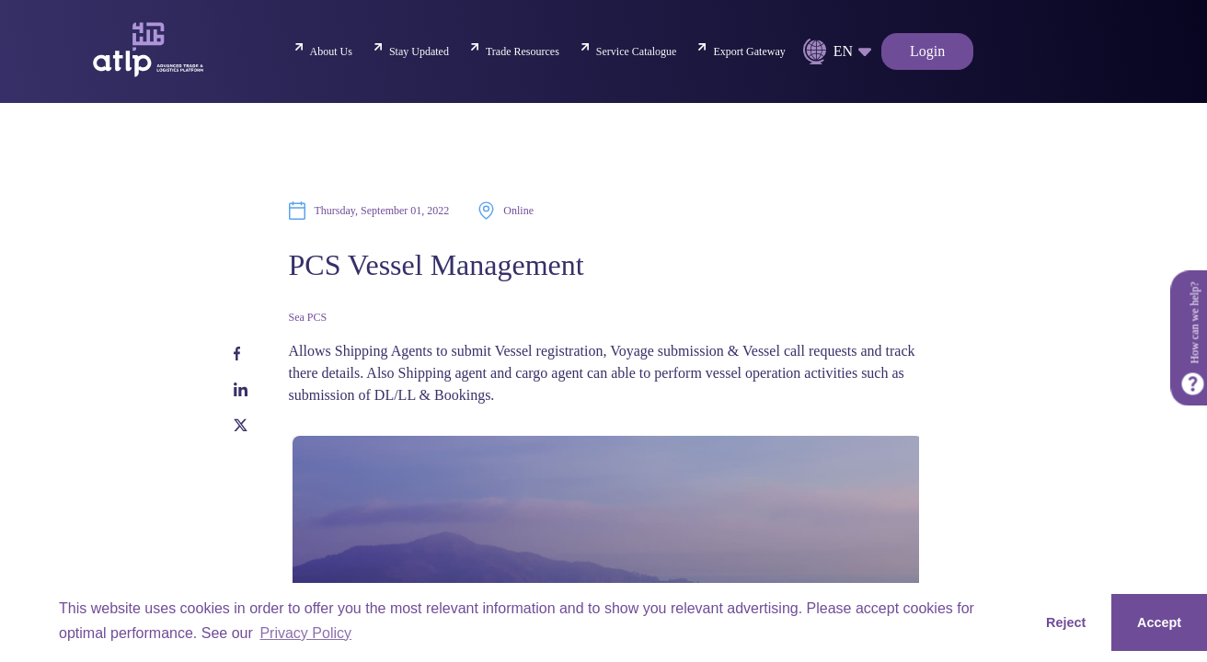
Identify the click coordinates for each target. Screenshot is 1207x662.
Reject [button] (1066, 622)
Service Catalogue (636, 51)
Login (927, 51)
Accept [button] (1159, 622)
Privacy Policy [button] (305, 633)
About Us (331, 51)
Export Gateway (749, 51)
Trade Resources (522, 51)
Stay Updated (419, 51)
